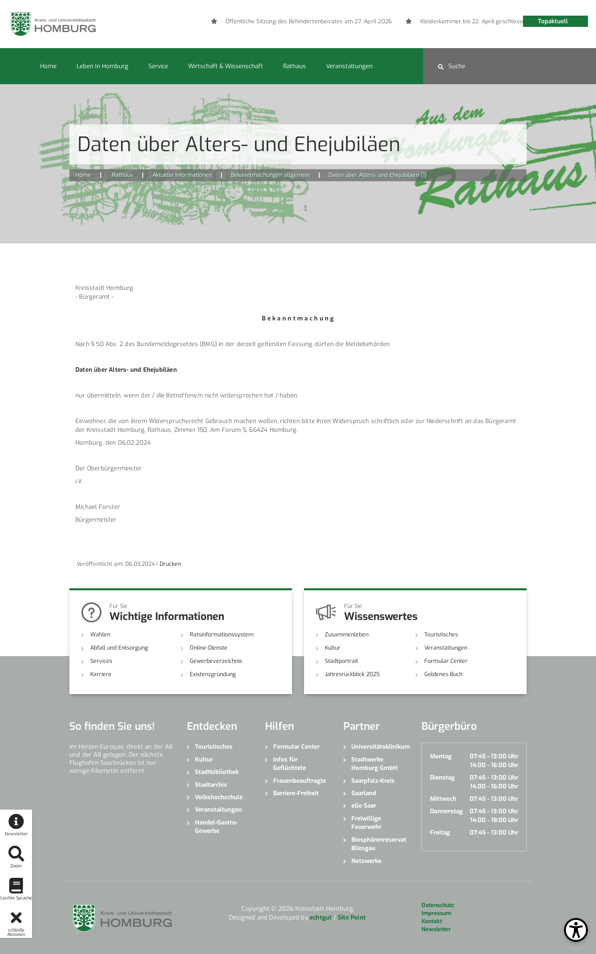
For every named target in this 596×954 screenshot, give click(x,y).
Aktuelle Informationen (182, 175)
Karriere (100, 674)
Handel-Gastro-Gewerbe (216, 826)
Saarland (363, 793)
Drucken (170, 564)
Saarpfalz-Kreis (373, 781)
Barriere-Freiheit (296, 793)
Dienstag (442, 778)
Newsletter (436, 929)
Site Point (352, 917)
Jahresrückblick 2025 (352, 674)
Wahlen (100, 634)
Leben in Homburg (102, 66)
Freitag (440, 832)
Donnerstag (446, 811)
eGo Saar (363, 806)
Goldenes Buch (443, 674)
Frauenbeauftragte (299, 781)
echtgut (321, 917)
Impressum (436, 913)
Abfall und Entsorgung (119, 648)
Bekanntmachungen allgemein (270, 175)
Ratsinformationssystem (221, 634)
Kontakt (432, 921)
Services (101, 661)
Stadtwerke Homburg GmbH (374, 764)
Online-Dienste (208, 648)
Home (48, 66)
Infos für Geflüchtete (289, 764)
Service (158, 66)
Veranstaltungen (349, 66)
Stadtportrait (341, 661)
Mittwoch (443, 799)
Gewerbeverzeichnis (216, 661)
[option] (435, 21)
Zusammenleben (347, 634)
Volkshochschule (219, 797)
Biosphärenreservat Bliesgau (378, 844)
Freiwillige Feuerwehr (366, 822)
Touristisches (441, 634)
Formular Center (446, 661)
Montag (441, 756)
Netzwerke (366, 861)
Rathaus (294, 66)
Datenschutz (438, 905)
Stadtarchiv (211, 785)
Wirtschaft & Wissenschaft (225, 66)
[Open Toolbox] (576, 930)
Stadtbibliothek (217, 772)
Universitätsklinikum (380, 747)
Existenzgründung (213, 674)
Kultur (333, 648)
